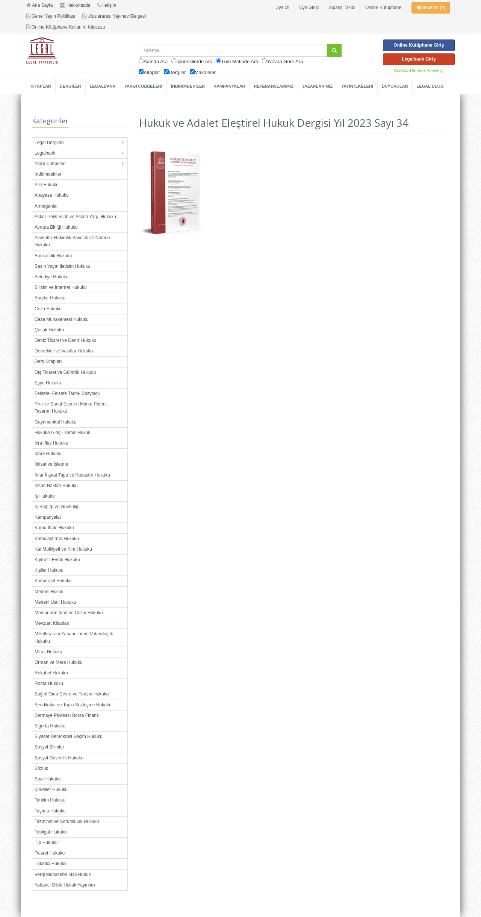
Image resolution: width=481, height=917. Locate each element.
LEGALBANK (103, 86)
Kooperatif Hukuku (53, 580)
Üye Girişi (309, 7)
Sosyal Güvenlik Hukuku (59, 758)
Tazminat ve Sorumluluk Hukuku (67, 821)
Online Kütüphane (383, 7)
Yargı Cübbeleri (50, 163)
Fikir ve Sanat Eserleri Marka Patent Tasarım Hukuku (71, 407)
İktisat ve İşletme (51, 464)
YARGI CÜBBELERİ (143, 86)
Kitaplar (152, 72)
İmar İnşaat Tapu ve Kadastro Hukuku (72, 475)
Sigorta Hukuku (50, 726)
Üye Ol (282, 7)
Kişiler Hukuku (49, 570)
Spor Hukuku (48, 779)
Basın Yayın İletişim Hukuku (62, 266)
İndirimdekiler (48, 174)
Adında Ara (156, 61)
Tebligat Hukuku (51, 832)
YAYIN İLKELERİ (357, 86)
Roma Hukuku (49, 683)
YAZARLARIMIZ (317, 86)
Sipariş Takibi (342, 7)
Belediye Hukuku (51, 276)
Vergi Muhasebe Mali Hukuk (63, 874)
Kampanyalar (48, 517)
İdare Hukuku (48, 453)
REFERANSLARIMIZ (273, 86)
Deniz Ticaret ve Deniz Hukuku (65, 340)
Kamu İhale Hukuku (54, 527)
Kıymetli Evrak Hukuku (57, 559)
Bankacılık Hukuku (53, 255)
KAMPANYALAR (229, 86)
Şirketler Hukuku (51, 789)
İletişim (106, 5)
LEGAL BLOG (430, 86)
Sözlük (41, 768)
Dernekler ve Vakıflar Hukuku (64, 351)
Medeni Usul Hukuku (55, 602)
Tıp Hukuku (46, 842)
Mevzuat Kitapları (52, 623)
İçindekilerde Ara (194, 61)
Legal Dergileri (49, 142)
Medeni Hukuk (49, 591)
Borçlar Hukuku (50, 298)
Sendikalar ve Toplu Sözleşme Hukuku (73, 704)
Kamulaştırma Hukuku (57, 538)
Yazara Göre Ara (285, 61)
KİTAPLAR (40, 86)
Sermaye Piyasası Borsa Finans (67, 715)
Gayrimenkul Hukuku (55, 422)
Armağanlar (46, 206)
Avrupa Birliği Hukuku (56, 227)
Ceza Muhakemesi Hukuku (61, 319)
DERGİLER (70, 86)
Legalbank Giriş (419, 59)
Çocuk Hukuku (49, 329)
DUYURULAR (395, 86)
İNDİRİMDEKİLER (188, 86)
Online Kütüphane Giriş (418, 45)
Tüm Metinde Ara (239, 61)
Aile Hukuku (47, 184)
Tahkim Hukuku (50, 800)
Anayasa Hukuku (52, 195)
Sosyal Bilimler (49, 747)
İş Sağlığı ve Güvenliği (57, 506)
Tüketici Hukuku (51, 863)
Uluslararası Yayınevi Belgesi (114, 16)
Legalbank (45, 153)
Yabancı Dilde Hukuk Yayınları (65, 885)
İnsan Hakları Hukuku (56, 485)
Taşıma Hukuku (50, 811)
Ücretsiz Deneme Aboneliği (418, 70)
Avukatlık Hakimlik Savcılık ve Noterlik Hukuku (73, 241)
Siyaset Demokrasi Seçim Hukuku (69, 736)
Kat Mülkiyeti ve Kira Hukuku (63, 549)
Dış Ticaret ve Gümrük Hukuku (65, 372)
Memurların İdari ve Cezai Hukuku (69, 612)
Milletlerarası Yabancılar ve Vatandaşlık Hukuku (74, 637)
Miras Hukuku (48, 651)
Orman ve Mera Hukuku (58, 662)
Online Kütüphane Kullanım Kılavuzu (65, 27)
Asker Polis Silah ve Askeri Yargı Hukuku (75, 216)
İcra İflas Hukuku (51, 443)
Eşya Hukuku (48, 383)
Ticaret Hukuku (50, 853)
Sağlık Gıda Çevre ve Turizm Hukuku (72, 694)
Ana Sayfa (39, 5)
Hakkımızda (75, 5)
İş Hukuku (44, 496)
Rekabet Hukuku (51, 673)
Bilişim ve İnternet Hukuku (61, 287)
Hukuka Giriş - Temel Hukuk (63, 432)
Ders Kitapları (48, 361)
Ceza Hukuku (48, 308)
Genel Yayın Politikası (50, 16)
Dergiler (177, 72)
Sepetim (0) (430, 7)
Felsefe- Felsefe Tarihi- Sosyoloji (67, 393)
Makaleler (205, 72)
